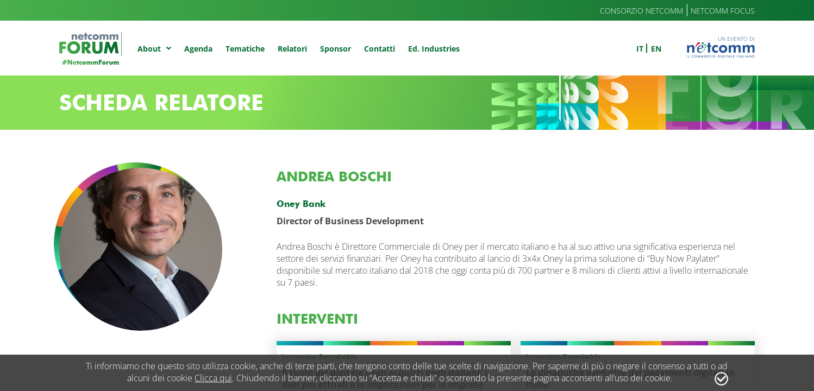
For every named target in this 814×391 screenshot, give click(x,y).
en (656, 48)
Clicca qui (213, 378)
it (639, 48)
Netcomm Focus (723, 10)
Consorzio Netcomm (641, 10)
